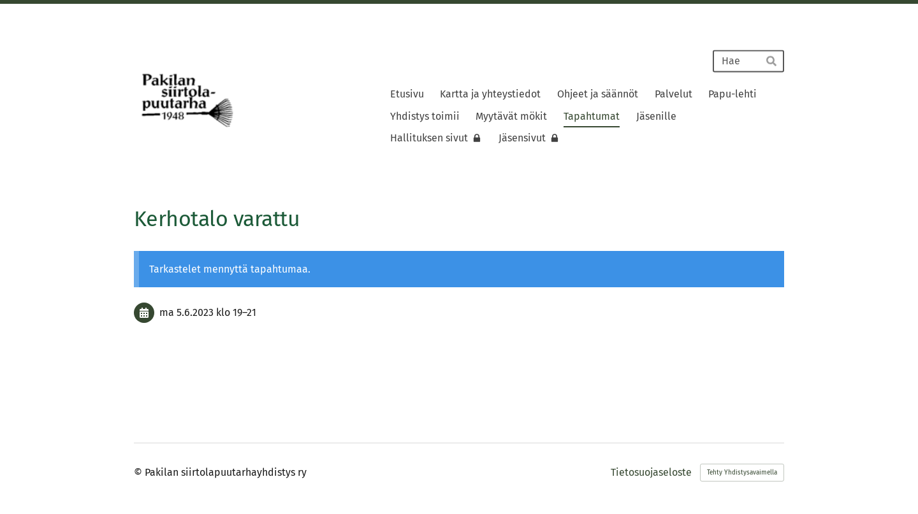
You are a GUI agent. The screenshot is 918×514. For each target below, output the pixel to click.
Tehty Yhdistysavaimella (742, 472)
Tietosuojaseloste (651, 473)
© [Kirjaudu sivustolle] (139, 472)
